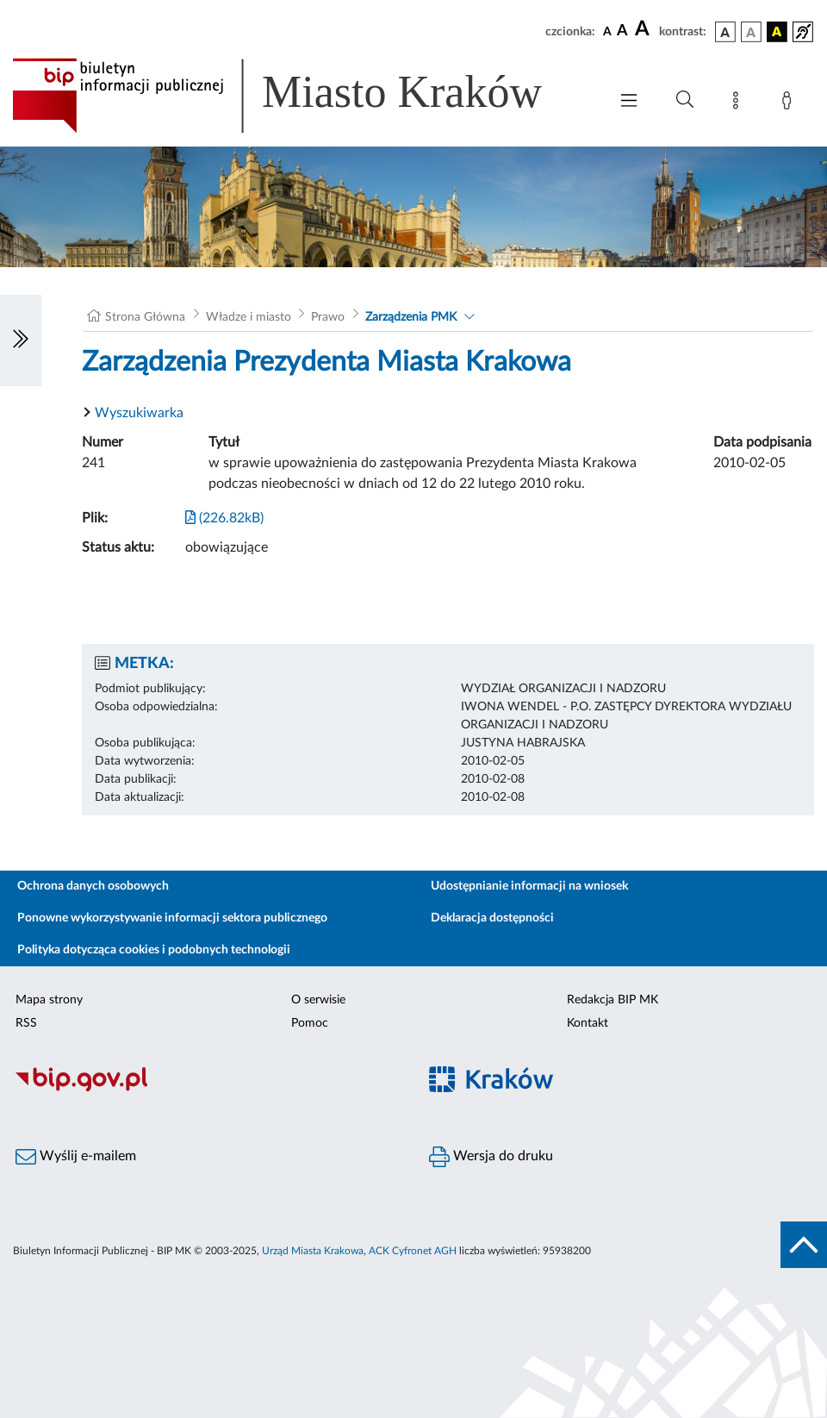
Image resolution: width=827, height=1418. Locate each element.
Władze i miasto (248, 317)
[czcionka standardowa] (607, 31)
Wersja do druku (491, 1156)
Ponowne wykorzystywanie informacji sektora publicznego (172, 918)
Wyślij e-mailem (76, 1156)
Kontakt (587, 1023)
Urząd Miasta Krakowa (313, 1251)
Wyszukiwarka (139, 413)
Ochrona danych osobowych (93, 886)
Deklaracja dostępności (492, 918)
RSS (26, 1023)
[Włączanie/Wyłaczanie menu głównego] (629, 102)
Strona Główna (145, 317)
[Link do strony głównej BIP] (301, 96)
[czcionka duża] (644, 29)
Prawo (328, 317)
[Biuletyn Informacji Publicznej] (207, 1089)
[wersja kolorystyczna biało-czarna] (751, 32)
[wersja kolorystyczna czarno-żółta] (777, 32)
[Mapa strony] (739, 103)
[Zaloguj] (790, 103)
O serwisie (318, 1000)
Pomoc (309, 1023)
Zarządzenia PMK (411, 317)
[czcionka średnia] (622, 31)
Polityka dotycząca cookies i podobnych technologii (153, 950)
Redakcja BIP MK (612, 1000)
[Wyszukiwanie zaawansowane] (684, 100)
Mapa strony (49, 1000)
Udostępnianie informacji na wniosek (529, 886)
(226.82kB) (224, 518)
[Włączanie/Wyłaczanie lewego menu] (20, 340)
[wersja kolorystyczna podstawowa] (725, 32)
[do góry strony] (803, 1244)
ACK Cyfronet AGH (413, 1251)
